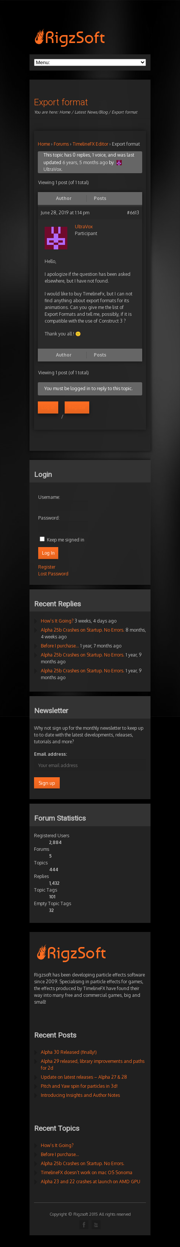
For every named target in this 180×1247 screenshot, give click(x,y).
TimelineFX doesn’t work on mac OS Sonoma (86, 1172)
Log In (48, 553)
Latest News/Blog (90, 112)
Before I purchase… (60, 646)
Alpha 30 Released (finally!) (69, 1052)
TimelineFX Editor (90, 144)
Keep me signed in (65, 540)
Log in (48, 407)
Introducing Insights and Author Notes (80, 1095)
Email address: (50, 754)
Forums (61, 144)
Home (64, 112)
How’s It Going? (57, 621)
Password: (49, 518)
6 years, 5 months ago (85, 162)
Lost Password (53, 574)
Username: (49, 497)
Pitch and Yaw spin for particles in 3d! (79, 1086)
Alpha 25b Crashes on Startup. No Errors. (82, 630)
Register (76, 407)
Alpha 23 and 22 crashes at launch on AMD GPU (90, 1181)
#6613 (133, 212)
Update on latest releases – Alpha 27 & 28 (84, 1077)
